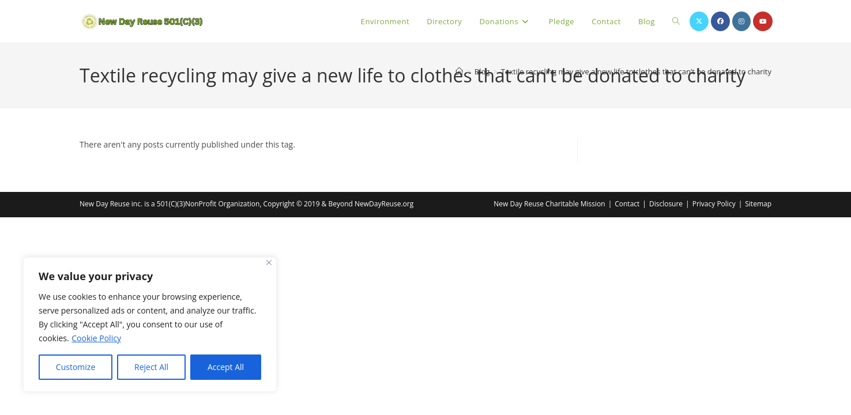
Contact (627, 204)
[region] (150, 324)
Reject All (151, 366)
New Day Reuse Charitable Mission (549, 204)
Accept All (226, 366)
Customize (75, 366)
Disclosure (666, 204)
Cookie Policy (96, 338)
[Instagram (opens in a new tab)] (741, 21)
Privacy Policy (714, 204)
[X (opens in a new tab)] (699, 21)
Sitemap (758, 204)
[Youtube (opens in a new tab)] (763, 21)
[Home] (459, 71)
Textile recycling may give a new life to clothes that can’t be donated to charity (636, 71)
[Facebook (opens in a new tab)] (720, 21)
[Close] (269, 262)
